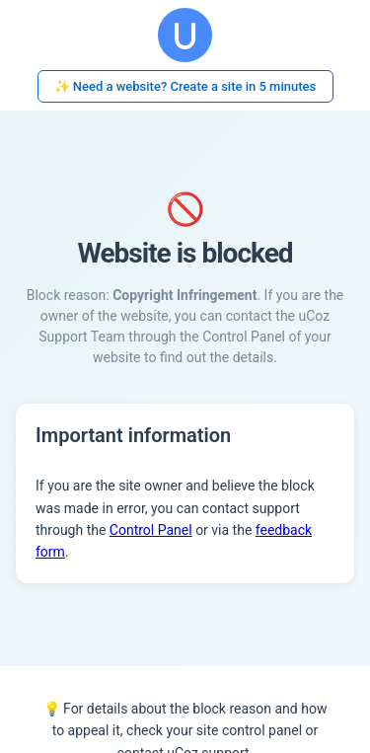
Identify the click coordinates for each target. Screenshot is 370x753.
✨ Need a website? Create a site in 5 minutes (185, 86)
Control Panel (151, 530)
